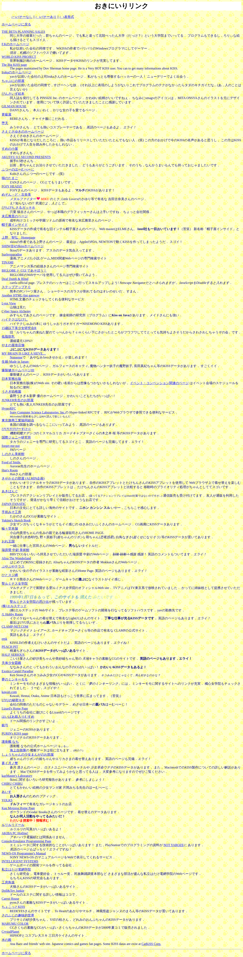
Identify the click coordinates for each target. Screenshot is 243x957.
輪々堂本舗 (10, 528)
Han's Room (10, 470)
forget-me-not (11, 446)
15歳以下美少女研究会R (19, 328)
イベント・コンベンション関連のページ (159, 383)
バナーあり (45, 17)
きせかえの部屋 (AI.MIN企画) (23, 478)
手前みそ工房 (11, 512)
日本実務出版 (11, 378)
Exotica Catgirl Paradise (17, 671)
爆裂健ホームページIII (18, 370)
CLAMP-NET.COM (15, 626)
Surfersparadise (12, 254)
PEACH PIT (10, 646)
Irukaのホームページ (16, 72)
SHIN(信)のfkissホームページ (23, 246)
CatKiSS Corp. (151, 944)
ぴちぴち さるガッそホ (18, 207)
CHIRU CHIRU (12, 783)
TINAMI (7, 262)
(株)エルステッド (14, 606)
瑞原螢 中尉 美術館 (15, 550)
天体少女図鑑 (11, 663)
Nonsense (16, 357)
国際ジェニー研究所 (16, 437)
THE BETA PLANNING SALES (23, 31)
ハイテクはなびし (15, 319)
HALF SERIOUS (13, 654)
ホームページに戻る (16, 24)
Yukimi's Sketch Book (16, 520)
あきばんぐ (10, 491)
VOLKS (7, 800)
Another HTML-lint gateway (21, 295)
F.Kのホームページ (15, 44)
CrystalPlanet (10, 931)
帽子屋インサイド (15, 224)
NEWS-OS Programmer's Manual (24, 853)
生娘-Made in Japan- (15, 361)
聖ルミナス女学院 (15, 583)
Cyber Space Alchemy (16, 311)
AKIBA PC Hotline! (15, 833)
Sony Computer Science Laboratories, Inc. (37, 412)
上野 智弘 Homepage (18, 237)
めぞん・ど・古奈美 (16, 194)
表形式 (67, 17)
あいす (6, 792)
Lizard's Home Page (15, 708)
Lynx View (9, 303)
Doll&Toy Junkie (13, 890)
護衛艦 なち (10, 741)
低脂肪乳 (8, 336)
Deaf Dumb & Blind (15, 279)
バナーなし (21, 17)
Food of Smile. (11, 462)
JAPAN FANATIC (14, 504)
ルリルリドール (13, 825)
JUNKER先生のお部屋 (18, 400)
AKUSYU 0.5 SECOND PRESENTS (26, 157)
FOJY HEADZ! (12, 186)
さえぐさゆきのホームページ (23, 131)
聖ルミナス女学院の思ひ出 (29, 601)
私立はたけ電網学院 (16, 869)
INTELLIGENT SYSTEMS (20, 861)
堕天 (5, 123)
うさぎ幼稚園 (11, 391)
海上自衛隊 (18, 750)
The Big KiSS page (14, 64)
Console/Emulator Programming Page (26, 841)
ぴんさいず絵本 (13, 93)
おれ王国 (8, 541)
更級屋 (6, 114)
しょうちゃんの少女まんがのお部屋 (28, 754)
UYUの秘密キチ (13, 700)
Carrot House (10, 898)
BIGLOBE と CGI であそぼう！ (24, 270)
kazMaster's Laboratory (17, 775)
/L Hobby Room (12, 614)
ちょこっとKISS (13, 906)
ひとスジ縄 (10, 575)
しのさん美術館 (13, 454)
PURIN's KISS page (15, 733)
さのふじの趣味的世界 (18, 915)
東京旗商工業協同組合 (18, 420)
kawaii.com (9, 692)
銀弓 (5, 725)
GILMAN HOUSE (14, 106)
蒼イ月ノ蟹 (10, 763)
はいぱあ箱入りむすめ (18, 716)
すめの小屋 (10, 148)
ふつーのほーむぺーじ (18, 169)
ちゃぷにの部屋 (13, 81)
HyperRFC (9, 408)
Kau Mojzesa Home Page (18, 808)
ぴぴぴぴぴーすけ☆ (16, 429)
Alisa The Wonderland (16, 558)
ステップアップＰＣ (16, 287)
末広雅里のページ (15, 216)
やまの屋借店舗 (13, 345)
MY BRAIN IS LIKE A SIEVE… (24, 353)
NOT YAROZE (173, 845)
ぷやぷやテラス (13, 566)
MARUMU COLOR (15, 923)
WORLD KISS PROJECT (19, 56)
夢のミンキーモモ (15, 679)
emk (4, 639)
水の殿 (6, 940)
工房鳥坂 (8, 882)
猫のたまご (10, 178)
